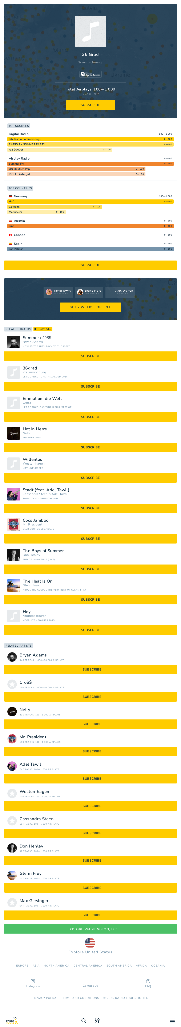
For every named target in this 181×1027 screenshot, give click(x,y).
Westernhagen (34, 463)
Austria (19, 221)
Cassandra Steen (35, 494)
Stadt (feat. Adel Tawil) (46, 490)
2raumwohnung (90, 62)
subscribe (90, 105)
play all (43, 329)
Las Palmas (16, 249)
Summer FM (16, 164)
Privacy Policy (44, 998)
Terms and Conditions (80, 998)
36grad (30, 368)
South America (119, 966)
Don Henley (31, 555)
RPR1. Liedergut (19, 174)
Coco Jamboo (35, 520)
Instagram (33, 983)
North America (56, 966)
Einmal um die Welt (42, 399)
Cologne (14, 207)
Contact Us (90, 984)
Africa (141, 966)
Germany (21, 196)
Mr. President (32, 524)
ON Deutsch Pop (19, 169)
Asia (36, 966)
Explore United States (90, 946)
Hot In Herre (35, 429)
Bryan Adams (33, 342)
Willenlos (32, 459)
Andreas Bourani (35, 616)
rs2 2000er (16, 150)
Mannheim (15, 212)
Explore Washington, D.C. (90, 929)
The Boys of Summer (43, 551)
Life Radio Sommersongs (25, 139)
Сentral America (88, 966)
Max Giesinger (34, 901)
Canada (19, 235)
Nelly (27, 433)
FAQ (148, 983)
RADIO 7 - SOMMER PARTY (27, 144)
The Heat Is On (38, 581)
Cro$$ (27, 403)
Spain (18, 244)
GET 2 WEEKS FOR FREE (90, 307)
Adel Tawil (59, 494)
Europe (22, 966)
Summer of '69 (37, 338)
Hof (11, 201)
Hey (27, 612)
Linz (11, 226)
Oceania (158, 966)
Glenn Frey (31, 585)
